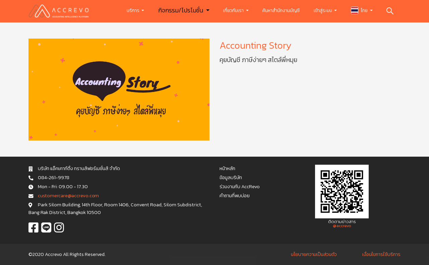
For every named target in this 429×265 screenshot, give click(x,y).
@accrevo (342, 225)
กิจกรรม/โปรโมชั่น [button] (181, 10)
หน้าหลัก (227, 168)
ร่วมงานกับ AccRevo (240, 186)
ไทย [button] (360, 10)
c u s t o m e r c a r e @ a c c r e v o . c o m (68, 195)
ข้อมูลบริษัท (231, 177)
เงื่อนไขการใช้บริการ (381, 254)
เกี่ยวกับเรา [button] (234, 10)
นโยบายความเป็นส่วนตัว (314, 254)
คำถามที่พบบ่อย (235, 195)
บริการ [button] (133, 10)
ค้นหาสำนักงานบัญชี (281, 10)
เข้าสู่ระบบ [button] (323, 10)
